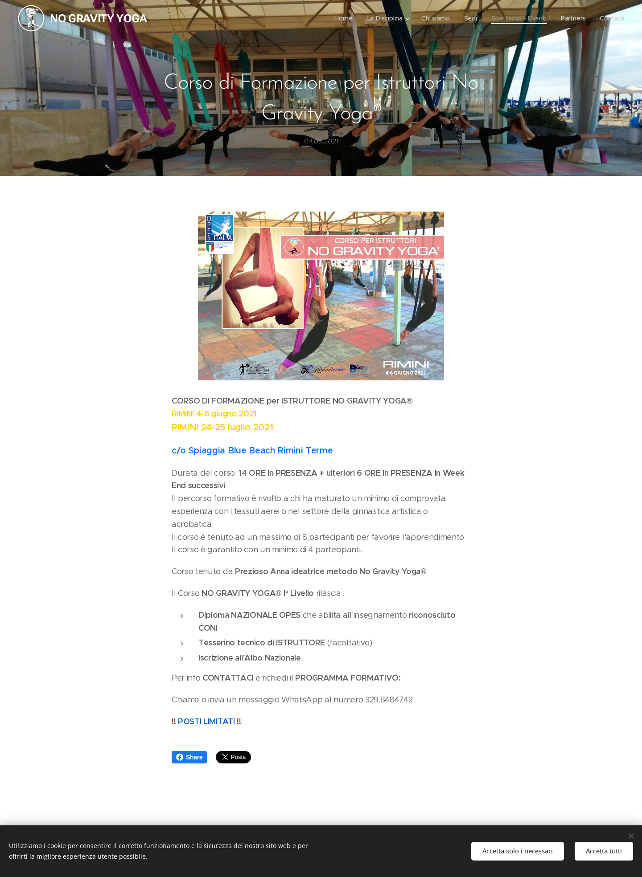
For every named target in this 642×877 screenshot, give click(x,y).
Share (189, 757)
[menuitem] (342, 18)
